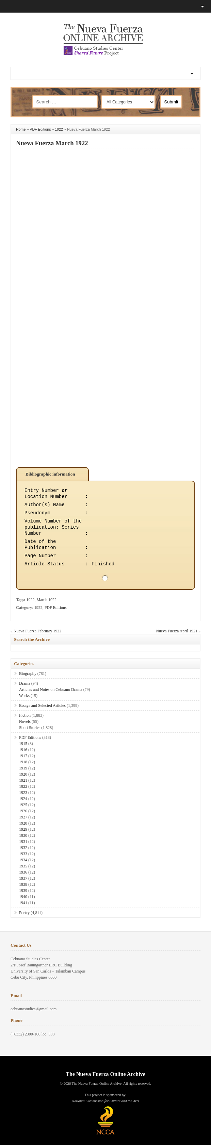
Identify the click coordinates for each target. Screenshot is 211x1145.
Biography (27, 673)
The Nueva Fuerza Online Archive (105, 1074)
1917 (23, 755)
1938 (23, 884)
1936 (23, 872)
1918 (23, 762)
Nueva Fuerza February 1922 (37, 631)
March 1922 (46, 599)
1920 (23, 774)
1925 (23, 804)
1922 (59, 129)
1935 (23, 866)
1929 (23, 829)
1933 (23, 853)
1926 (23, 811)
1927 (23, 817)
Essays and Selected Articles (42, 705)
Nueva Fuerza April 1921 (176, 631)
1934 (23, 860)
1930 (23, 835)
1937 (23, 878)
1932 (23, 847)
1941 (23, 902)
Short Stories (29, 727)
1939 (23, 890)
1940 (23, 896)
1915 (23, 743)
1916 (23, 749)
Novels (25, 721)
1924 (23, 798)
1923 (23, 792)
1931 (23, 841)
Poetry (24, 912)
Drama (24, 683)
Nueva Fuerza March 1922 (52, 143)
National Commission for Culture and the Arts (105, 1101)
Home (21, 129)
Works (24, 695)
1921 (23, 780)
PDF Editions (40, 129)
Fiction (25, 715)
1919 (23, 768)
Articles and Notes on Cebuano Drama (50, 689)
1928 (23, 823)
